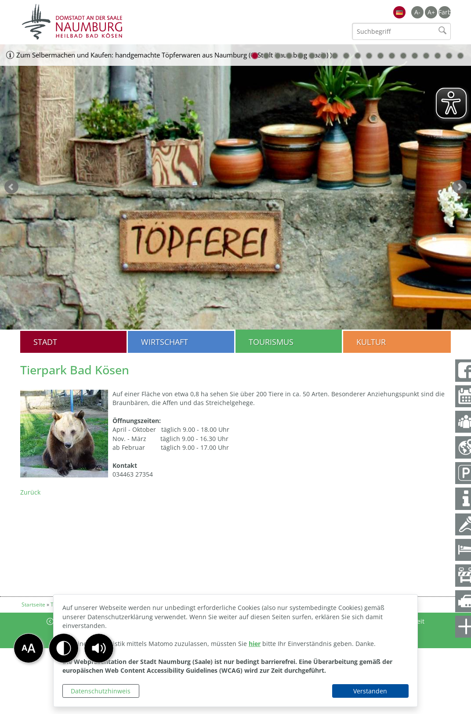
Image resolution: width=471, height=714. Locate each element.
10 (357, 55)
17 (437, 55)
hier (255, 643)
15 (414, 55)
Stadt (45, 342)
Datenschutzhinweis (100, 691)
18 (449, 55)
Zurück (30, 492)
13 (391, 55)
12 (380, 55)
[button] (98, 648)
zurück (11, 187)
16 (426, 55)
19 (460, 55)
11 (369, 55)
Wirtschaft (164, 342)
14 (403, 55)
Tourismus (271, 342)
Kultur (371, 342)
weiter (460, 187)
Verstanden (370, 691)
